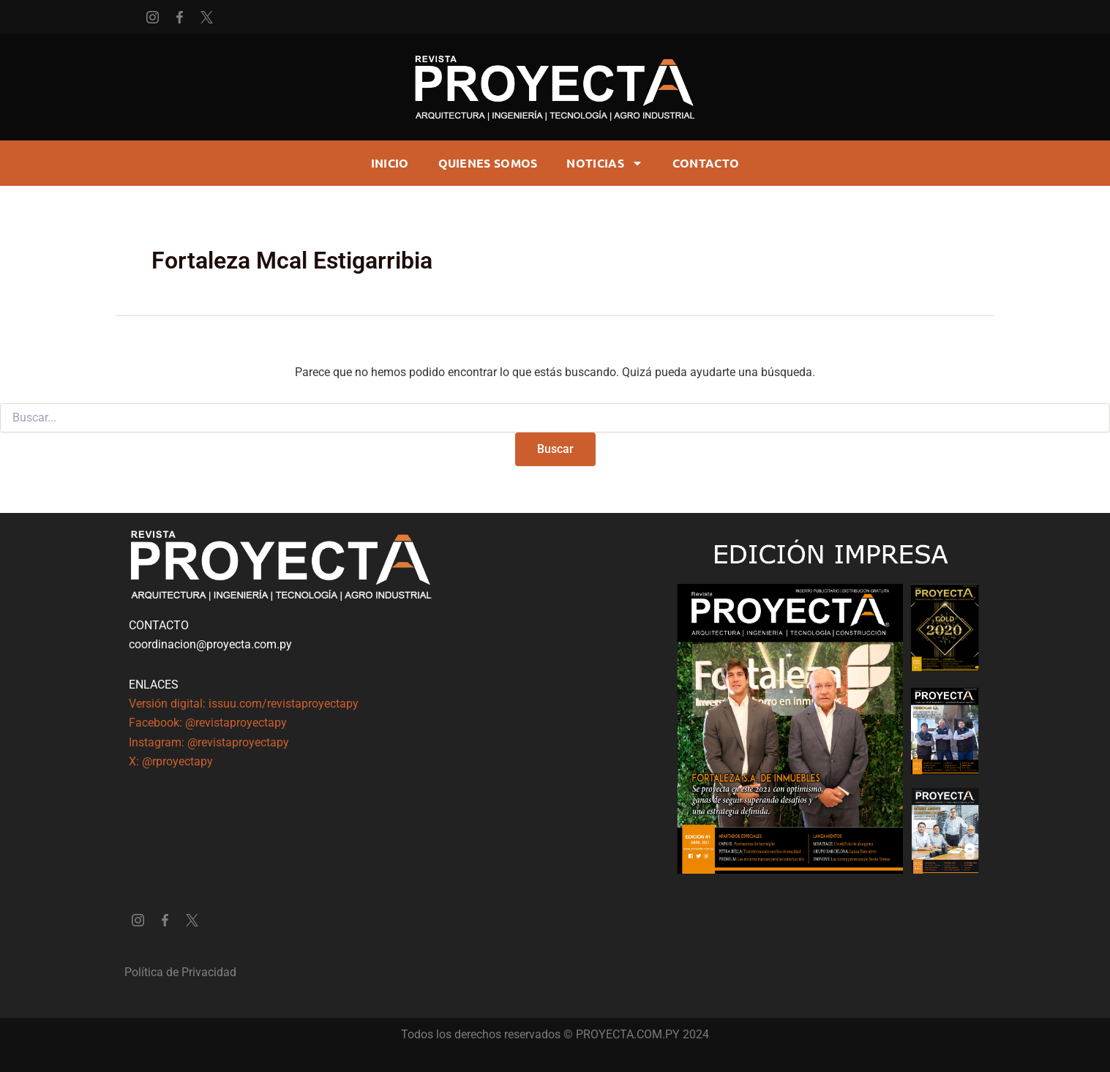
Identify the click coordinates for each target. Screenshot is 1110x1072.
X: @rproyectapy (171, 761)
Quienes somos (488, 162)
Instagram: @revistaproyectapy (209, 742)
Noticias (604, 163)
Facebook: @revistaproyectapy (208, 723)
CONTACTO (705, 162)
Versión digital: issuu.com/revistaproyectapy (244, 704)
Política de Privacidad (180, 972)
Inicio (390, 162)
